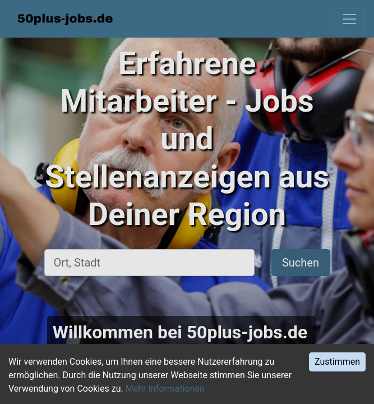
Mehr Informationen (165, 388)
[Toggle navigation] (349, 19)
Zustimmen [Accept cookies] (337, 361)
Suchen (300, 262)
